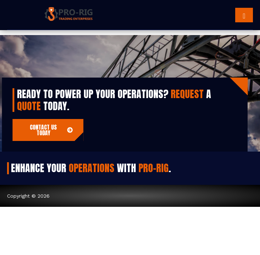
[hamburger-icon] (244, 15)
